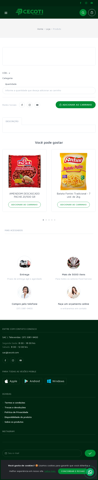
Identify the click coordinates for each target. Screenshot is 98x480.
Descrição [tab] (12, 121)
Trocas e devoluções (15, 407)
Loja (48, 29)
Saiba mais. (50, 478)
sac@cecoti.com (10, 352)
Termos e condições (15, 402)
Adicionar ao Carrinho (24, 204)
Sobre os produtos (14, 421)
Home (40, 29)
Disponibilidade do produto (18, 417)
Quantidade (11, 84)
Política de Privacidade (16, 412)
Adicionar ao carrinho (75, 104)
